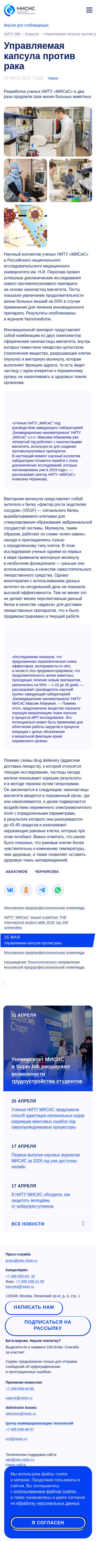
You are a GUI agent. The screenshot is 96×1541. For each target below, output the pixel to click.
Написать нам (34, 1307)
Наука (53, 78)
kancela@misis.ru (20, 1287)
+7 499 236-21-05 (30, 1281)
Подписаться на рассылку (47, 1325)
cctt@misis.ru (16, 1439)
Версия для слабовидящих (26, 25)
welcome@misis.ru (21, 1414)
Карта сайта (16, 1465)
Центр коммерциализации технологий (39, 1423)
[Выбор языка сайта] (65, 8)
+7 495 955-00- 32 (20, 1276)
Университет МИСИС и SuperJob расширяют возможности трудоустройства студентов (47, 1070)
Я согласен (48, 1522)
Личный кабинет (77, 9)
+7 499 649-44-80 (20, 1389)
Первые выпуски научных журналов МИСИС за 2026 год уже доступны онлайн (46, 1161)
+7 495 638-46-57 (20, 1429)
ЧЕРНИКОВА (47, 872)
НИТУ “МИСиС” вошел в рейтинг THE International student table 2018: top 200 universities (36, 922)
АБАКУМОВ (17, 872)
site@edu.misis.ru (20, 1460)
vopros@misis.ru (19, 1398)
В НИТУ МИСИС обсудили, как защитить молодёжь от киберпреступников (41, 1200)
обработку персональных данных (48, 1503)
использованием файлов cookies (45, 1491)
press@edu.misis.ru (21, 1261)
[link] (10, 890)
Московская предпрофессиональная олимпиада (44, 908)
